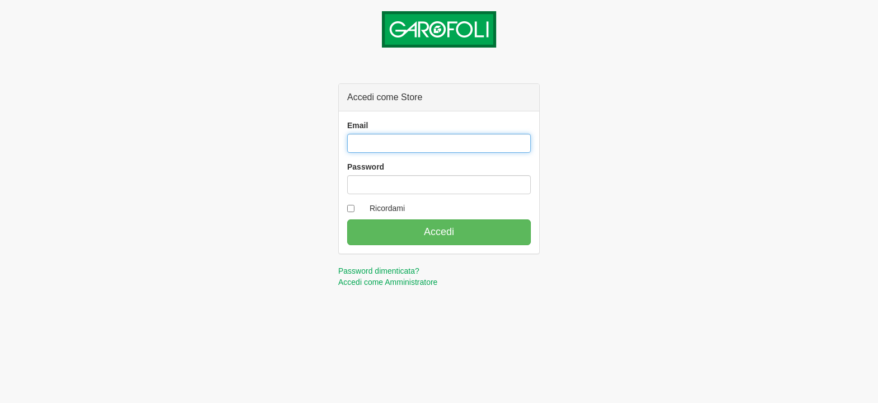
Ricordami (387, 208)
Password (365, 166)
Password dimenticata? (378, 270)
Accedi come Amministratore (387, 282)
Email (357, 125)
